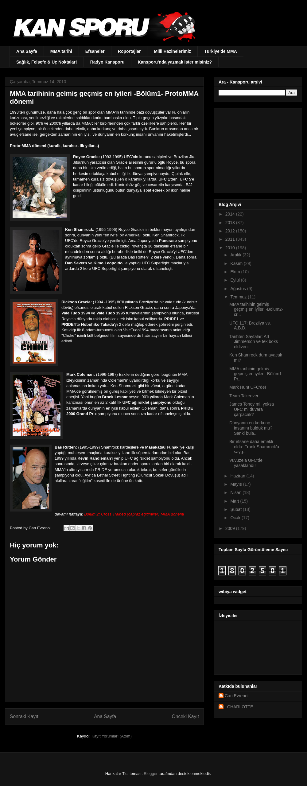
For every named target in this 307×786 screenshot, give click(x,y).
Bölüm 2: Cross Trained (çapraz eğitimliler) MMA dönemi (134, 514)
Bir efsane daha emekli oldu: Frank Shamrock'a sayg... (254, 446)
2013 (230, 222)
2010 (230, 247)
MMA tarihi (61, 51)
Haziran (238, 475)
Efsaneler (95, 51)
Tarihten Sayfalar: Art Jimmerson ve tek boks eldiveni (253, 341)
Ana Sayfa (26, 51)
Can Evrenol (236, 695)
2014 (230, 214)
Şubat (236, 509)
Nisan (236, 492)
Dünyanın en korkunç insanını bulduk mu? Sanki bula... (250, 428)
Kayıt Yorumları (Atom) (111, 736)
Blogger (150, 773)
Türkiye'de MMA (220, 51)
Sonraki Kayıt (24, 716)
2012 (230, 230)
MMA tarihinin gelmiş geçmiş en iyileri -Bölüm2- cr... (256, 309)
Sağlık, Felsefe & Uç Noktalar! (46, 62)
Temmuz (239, 296)
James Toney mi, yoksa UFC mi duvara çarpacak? (251, 409)
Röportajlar (129, 51)
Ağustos (238, 288)
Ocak (236, 517)
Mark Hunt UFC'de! (247, 387)
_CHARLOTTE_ (240, 706)
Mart (235, 501)
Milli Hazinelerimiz (172, 51)
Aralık (236, 254)
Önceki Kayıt (185, 716)
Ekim (235, 271)
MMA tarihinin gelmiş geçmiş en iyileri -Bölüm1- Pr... (256, 374)
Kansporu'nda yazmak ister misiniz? (175, 62)
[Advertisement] (257, 149)
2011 (230, 239)
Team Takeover (243, 395)
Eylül (235, 280)
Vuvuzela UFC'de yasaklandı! (245, 463)
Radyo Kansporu (107, 62)
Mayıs (236, 484)
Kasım (237, 263)
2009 (230, 528)
